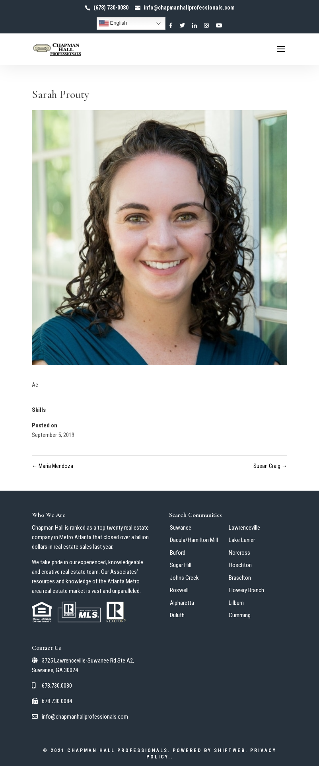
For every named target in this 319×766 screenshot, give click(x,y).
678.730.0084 (52, 701)
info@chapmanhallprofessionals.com (80, 716)
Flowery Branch (246, 590)
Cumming (240, 615)
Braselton (240, 577)
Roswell (179, 590)
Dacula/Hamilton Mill (194, 540)
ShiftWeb (229, 750)
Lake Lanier (242, 540)
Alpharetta (182, 602)
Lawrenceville (244, 527)
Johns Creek (184, 577)
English (113, 23)
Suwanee (180, 527)
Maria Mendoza (52, 466)
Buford (177, 552)
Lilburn (236, 602)
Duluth (177, 615)
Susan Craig (270, 466)
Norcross (239, 552)
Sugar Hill (180, 565)
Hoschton (240, 565)
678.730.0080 (52, 685)
